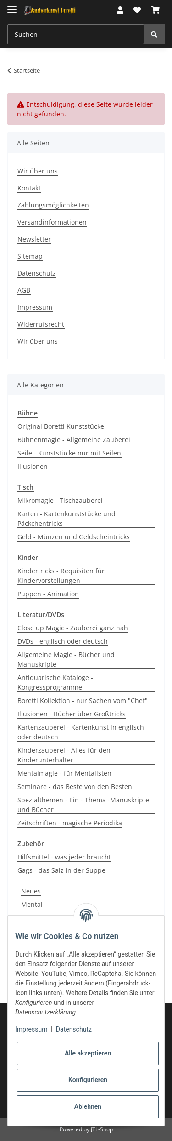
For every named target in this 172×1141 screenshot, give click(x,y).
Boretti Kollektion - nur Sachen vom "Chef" (82, 700)
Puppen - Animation (48, 593)
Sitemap (30, 256)
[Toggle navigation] (12, 6)
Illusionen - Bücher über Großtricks (71, 713)
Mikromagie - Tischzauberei (60, 500)
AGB (23, 290)
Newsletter (34, 239)
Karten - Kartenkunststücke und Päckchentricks (66, 518)
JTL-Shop (102, 1129)
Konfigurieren (87, 1079)
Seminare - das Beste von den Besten (74, 786)
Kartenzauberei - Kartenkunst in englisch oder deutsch (80, 732)
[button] (120, 10)
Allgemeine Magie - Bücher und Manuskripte (66, 659)
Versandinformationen (52, 222)
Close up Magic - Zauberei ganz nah (72, 627)
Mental (32, 904)
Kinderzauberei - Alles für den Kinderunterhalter (64, 755)
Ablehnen (87, 1106)
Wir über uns (37, 171)
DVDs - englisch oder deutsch (62, 641)
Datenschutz (36, 273)
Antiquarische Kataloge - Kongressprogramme (55, 682)
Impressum (34, 307)
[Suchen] (75, 34)
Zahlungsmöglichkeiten (53, 205)
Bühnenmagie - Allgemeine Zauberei (73, 439)
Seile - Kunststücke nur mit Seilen (69, 453)
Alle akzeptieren (88, 1053)
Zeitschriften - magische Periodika (69, 822)
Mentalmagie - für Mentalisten (64, 773)
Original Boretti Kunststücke (60, 426)
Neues (31, 891)
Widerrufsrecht (40, 324)
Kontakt (29, 188)
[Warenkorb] (155, 10)
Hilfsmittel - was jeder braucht (64, 857)
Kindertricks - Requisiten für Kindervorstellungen (61, 575)
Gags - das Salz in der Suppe (61, 870)
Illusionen (32, 466)
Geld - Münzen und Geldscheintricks (73, 536)
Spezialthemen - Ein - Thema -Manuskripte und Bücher (83, 804)
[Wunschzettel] (137, 10)
